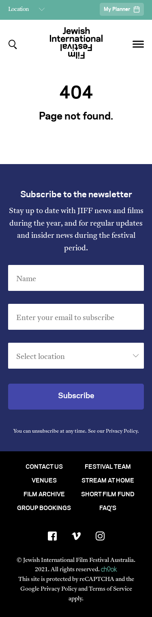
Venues (44, 481)
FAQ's (107, 508)
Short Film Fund (108, 494)
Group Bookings (44, 508)
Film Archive (44, 494)
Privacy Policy (121, 431)
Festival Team (108, 467)
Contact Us (44, 467)
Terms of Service (110, 589)
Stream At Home (107, 481)
